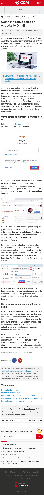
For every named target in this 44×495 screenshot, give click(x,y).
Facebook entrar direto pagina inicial (16, 458)
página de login (14, 124)
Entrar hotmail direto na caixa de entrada (18, 395)
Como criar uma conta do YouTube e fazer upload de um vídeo (32, 421)
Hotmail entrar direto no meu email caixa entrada (21, 398)
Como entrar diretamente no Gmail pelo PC (22, 76)
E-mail (24, 17)
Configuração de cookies (22, 478)
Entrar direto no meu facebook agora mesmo (19, 448)
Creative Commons (29, 409)
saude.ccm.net (22, 491)
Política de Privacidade (30, 472)
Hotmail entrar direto (9, 390)
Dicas (8, 17)
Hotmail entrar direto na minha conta (16, 401)
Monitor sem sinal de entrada (13, 451)
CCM (3, 415)
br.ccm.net (9, 415)
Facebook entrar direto (10, 393)
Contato (8, 475)
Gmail (32, 17)
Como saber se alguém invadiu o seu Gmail (11, 421)
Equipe (7, 472)
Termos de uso (16, 472)
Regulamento (17, 475)
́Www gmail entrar (9, 454)
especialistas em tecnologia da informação (17, 371)
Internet (16, 17)
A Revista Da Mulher (31, 475)
